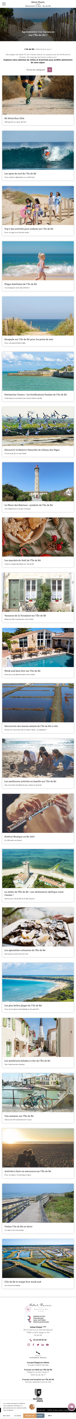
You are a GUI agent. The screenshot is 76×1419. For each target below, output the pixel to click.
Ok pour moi (29, 1416)
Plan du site (40, 1410)
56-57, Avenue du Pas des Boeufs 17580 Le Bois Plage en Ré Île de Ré (38, 1332)
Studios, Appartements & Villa (38, 1382)
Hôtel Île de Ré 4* (38, 1375)
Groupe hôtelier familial (38, 1365)
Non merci (6, 1416)
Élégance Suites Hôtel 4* (38, 1372)
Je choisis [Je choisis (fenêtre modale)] (17, 1416)
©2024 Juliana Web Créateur (58, 1410)
